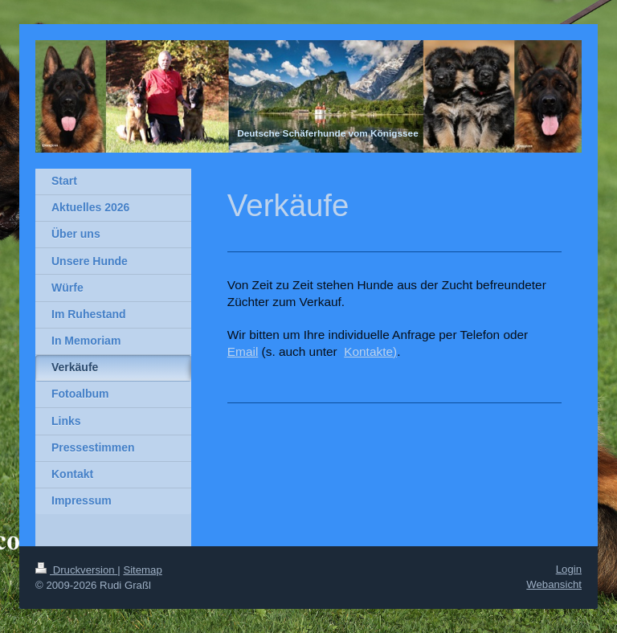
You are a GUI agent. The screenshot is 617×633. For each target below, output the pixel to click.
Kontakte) (370, 351)
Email (242, 351)
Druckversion (76, 570)
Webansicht (554, 584)
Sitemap (142, 570)
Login (569, 569)
